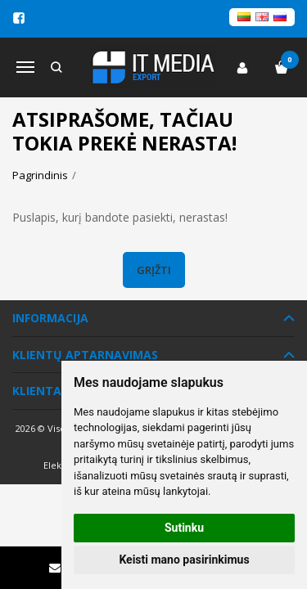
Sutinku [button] (184, 527)
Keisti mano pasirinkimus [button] (184, 559)
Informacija (50, 318)
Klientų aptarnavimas (85, 354)
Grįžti (154, 270)
